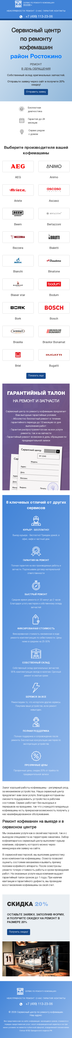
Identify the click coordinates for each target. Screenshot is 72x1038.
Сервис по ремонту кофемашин (38, 4)
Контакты (59, 11)
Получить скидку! (18, 932)
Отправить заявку (36, 92)
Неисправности (16, 11)
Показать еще (36, 376)
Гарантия (48, 11)
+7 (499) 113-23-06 (39, 16)
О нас (39, 11)
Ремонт (30, 11)
